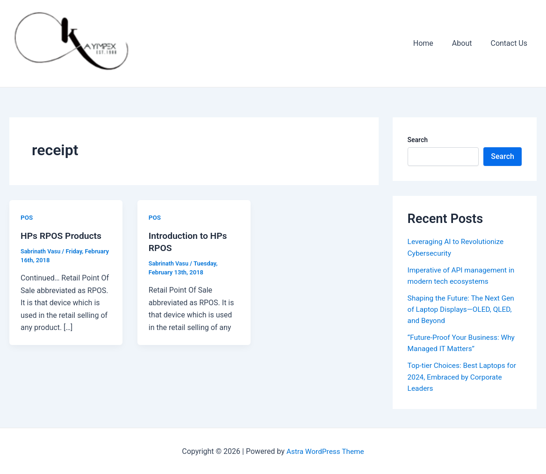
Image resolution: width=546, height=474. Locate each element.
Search (418, 140)
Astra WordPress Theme (325, 450)
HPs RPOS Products (63, 235)
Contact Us (510, 43)
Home (433, 43)
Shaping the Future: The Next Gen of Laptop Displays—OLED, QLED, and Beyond (463, 308)
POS (27, 217)
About (468, 43)
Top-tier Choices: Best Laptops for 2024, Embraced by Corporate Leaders (464, 376)
